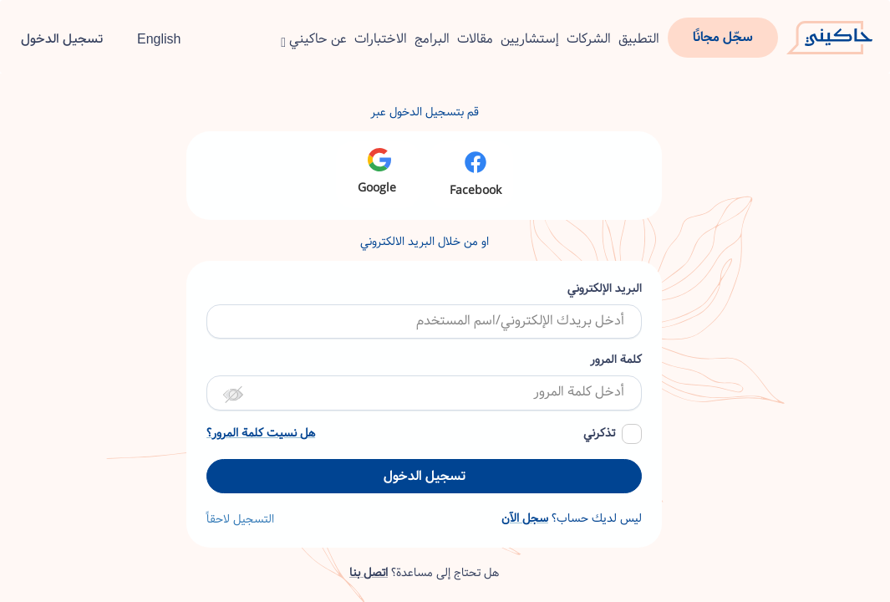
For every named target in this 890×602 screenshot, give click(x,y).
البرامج (432, 38)
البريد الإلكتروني (604, 289)
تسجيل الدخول (62, 38)
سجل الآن (524, 518)
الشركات (589, 38)
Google (377, 172)
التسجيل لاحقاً (240, 519)
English (150, 39)
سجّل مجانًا (723, 37)
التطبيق (638, 38)
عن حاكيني (314, 38)
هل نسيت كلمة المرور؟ (260, 433)
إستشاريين (530, 38)
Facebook (475, 174)
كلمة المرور (616, 360)
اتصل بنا (368, 573)
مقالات (475, 38)
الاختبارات (380, 38)
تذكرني (599, 433)
